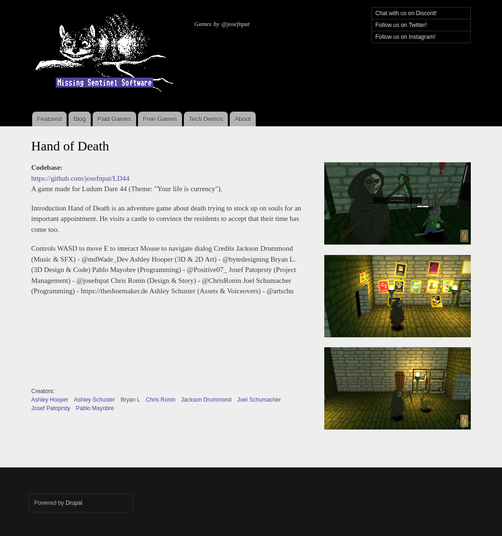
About (242, 119)
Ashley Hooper (50, 399)
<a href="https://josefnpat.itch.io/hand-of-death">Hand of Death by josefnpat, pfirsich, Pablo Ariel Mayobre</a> (161, 344)
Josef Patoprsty (50, 408)
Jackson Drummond (206, 399)
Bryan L (130, 399)
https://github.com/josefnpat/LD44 (80, 178)
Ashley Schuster (94, 399)
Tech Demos (206, 119)
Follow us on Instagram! (405, 37)
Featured (49, 119)
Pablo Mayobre (95, 408)
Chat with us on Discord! (406, 13)
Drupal (74, 503)
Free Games (160, 119)
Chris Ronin (160, 399)
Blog (79, 119)
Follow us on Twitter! (401, 25)
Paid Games (114, 119)
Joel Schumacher (259, 399)
